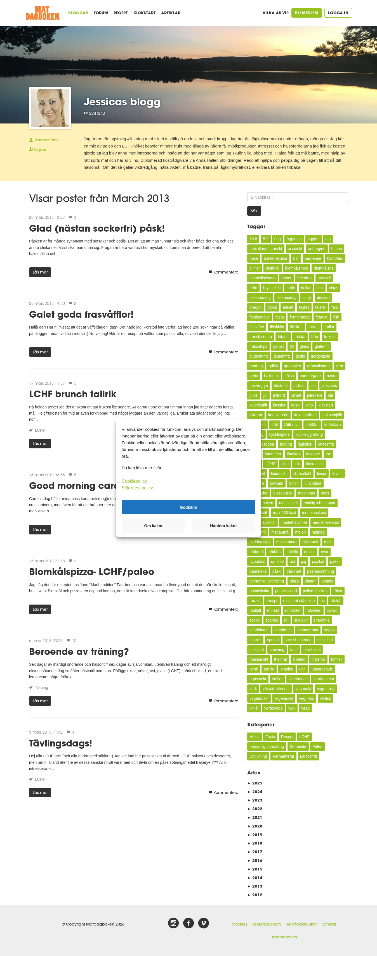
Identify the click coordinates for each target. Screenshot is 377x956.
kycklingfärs (279, 434)
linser (321, 473)
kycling (286, 444)
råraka (255, 600)
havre (331, 376)
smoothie (322, 620)
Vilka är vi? (276, 12)
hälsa (289, 376)
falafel (320, 307)
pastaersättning (320, 571)
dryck (272, 307)
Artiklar (170, 12)
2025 (254, 783)
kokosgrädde (305, 415)
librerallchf (302, 473)
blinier (254, 268)
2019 (254, 834)
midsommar (286, 542)
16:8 (253, 239)
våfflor (277, 679)
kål (330, 395)
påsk (276, 571)
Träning (41, 687)
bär (296, 258)
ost (292, 561)
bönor (286, 278)
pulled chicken (315, 591)
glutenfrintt (258, 356)
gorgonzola (320, 356)
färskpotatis (259, 317)
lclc (297, 464)
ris (323, 600)
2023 (254, 800)
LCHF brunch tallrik (72, 394)
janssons (329, 385)
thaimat (280, 659)
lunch (293, 483)
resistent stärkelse (299, 600)
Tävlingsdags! (60, 743)
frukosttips (258, 346)
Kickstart (144, 12)
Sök (254, 210)
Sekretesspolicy (266, 924)
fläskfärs (256, 327)
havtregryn (258, 385)
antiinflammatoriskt (265, 248)
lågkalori (305, 444)
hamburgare (310, 376)
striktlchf (256, 649)
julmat (296, 395)
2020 (254, 826)
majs (325, 493)
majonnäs (306, 493)
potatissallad (286, 591)
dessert (323, 297)
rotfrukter (293, 610)
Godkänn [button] (188, 507)
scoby (254, 620)
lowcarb (276, 483)
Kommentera (224, 272)
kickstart (326, 405)
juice (253, 395)
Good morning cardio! (80, 485)
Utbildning (258, 756)
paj (303, 561)
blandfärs (335, 258)
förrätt (313, 327)
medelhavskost (262, 522)
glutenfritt (282, 356)
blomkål (272, 268)
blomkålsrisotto (262, 278)
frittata (299, 336)
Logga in (338, 12)
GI (292, 346)
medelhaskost (314, 512)
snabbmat (283, 630)
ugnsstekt (257, 679)
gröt (339, 366)
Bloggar (78, 12)
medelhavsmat (294, 522)
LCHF (40, 430)
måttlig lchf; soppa (319, 503)
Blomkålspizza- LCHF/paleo (91, 571)
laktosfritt (326, 444)
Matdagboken (261, 503)
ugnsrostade (322, 669)
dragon (255, 307)
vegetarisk (326, 688)
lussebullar (283, 493)
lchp (285, 464)
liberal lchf (315, 464)
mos (327, 542)
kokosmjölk (332, 415)
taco (294, 649)
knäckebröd (278, 415)
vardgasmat (324, 679)
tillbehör (318, 659)
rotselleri (314, 610)
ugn (302, 669)
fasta (279, 317)
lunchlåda (313, 483)
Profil (44, 139)
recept (272, 600)
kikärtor (255, 415)
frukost (330, 336)
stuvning (277, 649)
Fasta (270, 736)
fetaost (321, 317)
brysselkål (272, 288)
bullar (305, 288)
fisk (336, 317)
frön (314, 336)
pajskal (318, 561)
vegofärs (306, 698)
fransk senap (260, 336)
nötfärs (274, 552)
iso (313, 385)
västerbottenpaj (276, 688)
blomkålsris (323, 268)
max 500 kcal (284, 512)
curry (306, 297)
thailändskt (258, 659)
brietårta (304, 278)
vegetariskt (258, 698)
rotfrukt (273, 610)
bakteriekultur (275, 258)
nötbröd (256, 552)
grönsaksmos (318, 366)
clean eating (260, 297)
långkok (293, 454)
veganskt (303, 688)
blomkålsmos (296, 268)
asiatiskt (295, 248)
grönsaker (292, 366)
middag (318, 532)
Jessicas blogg (122, 101)
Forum (101, 12)
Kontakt (329, 924)
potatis (327, 581)
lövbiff (337, 473)
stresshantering (298, 640)
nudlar (309, 552)
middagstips (259, 542)
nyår (324, 552)
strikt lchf (325, 640)
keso (295, 405)
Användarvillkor (301, 924)
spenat (273, 640)
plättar (310, 581)
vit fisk (325, 698)
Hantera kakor (283, 937)
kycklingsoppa (261, 444)
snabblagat (259, 630)
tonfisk (336, 659)
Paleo (317, 746)
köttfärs (312, 424)
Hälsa (254, 736)
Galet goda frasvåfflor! (81, 314)
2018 (254, 843)
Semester (298, 746)
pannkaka (258, 571)
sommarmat (308, 630)
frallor (329, 327)
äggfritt (314, 239)
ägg (277, 239)
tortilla (269, 669)
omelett (277, 561)
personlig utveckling (266, 581)
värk (253, 688)
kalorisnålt (258, 405)
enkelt (288, 307)
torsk (253, 669)
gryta (253, 376)
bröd (253, 288)
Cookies (239, 924)
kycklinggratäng (309, 434)
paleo (335, 561)
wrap (305, 708)
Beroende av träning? (79, 651)
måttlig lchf (288, 503)
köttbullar (292, 424)
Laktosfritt (308, 756)
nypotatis (257, 561)
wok (291, 708)
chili (319, 288)
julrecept (314, 395)
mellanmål (280, 532)
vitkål (253, 708)
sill (286, 620)
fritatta (283, 336)
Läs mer (40, 272)
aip (328, 239)
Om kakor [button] (153, 526)
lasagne (313, 454)
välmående (298, 679)
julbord (279, 395)
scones (272, 620)
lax (328, 454)
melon (300, 532)
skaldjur (301, 620)
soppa (329, 630)
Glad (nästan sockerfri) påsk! (97, 228)
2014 (254, 877)
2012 (254, 894)
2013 (254, 886)
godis (300, 356)
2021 (254, 817)
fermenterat (300, 317)
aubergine (316, 248)
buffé (290, 288)
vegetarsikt (283, 698)
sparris (255, 640)
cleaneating (287, 297)
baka (253, 258)
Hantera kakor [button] (223, 526)
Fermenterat (283, 756)
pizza (294, 581)
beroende (313, 258)
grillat (273, 366)
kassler (279, 405)
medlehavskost (326, 522)
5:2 (265, 239)
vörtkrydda (273, 708)
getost (278, 346)
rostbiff (255, 610)
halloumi (271, 376)
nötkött (292, 552)
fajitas (304, 307)
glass (304, 346)
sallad (332, 610)
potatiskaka (259, 591)
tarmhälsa (312, 649)
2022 (254, 808)
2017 (254, 851)
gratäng (256, 366)
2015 (254, 869)
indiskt (299, 385)
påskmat (293, 571)
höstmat (281, 385)
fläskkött (277, 327)
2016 (254, 860)
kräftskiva (332, 424)
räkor (337, 591)
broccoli (324, 278)
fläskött (296, 327)
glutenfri (322, 346)
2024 (254, 791)
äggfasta (294, 239)
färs (334, 307)
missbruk (310, 542)
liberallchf (279, 473)
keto (309, 405)
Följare (37, 149)
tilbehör (299, 659)
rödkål (336, 600)
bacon (336, 248)
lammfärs (273, 454)
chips (333, 288)
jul (265, 395)
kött (275, 424)
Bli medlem (306, 12)
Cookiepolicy (134, 481)
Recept (121, 12)
